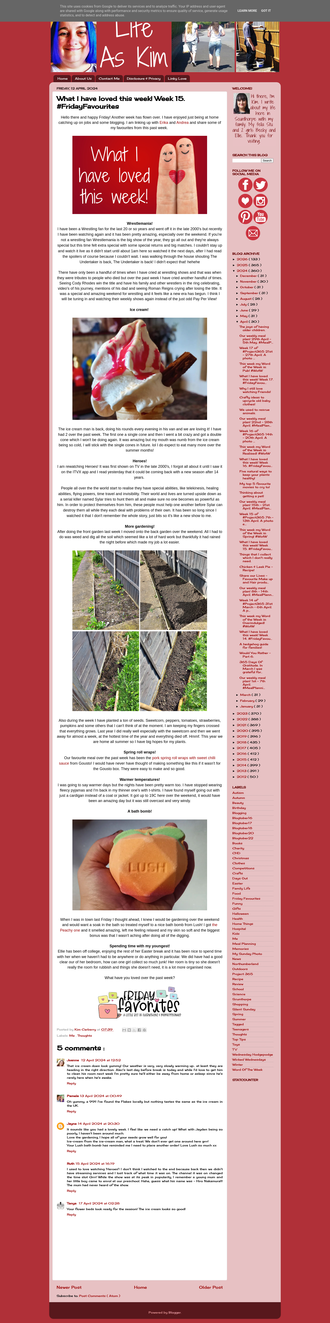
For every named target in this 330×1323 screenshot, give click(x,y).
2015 (242, 759)
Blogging (239, 813)
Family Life (241, 888)
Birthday (239, 808)
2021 (242, 725)
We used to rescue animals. (255, 411)
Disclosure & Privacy (144, 79)
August (246, 298)
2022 (243, 719)
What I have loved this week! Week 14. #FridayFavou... (256, 635)
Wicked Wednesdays (249, 1059)
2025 (243, 265)
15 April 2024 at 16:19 (95, 1163)
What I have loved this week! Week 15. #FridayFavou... (256, 545)
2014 (242, 765)
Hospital (239, 928)
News (236, 959)
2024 (243, 270)
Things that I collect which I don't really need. (256, 558)
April (244, 321)
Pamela (73, 1096)
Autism (238, 792)
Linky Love (177, 79)
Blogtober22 (242, 838)
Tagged (238, 1024)
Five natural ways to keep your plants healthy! (256, 475)
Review (237, 984)
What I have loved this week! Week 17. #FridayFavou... (256, 379)
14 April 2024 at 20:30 (99, 1123)
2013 (242, 771)
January (247, 706)
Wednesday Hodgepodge (252, 1054)
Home (62, 79)
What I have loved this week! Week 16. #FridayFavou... (256, 462)
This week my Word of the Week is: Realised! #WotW (255, 450)
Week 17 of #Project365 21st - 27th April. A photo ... (256, 353)
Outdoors (240, 969)
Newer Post (69, 1287)
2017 (242, 748)
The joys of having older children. (254, 328)
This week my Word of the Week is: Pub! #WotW (255, 367)
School (238, 989)
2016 (242, 753)
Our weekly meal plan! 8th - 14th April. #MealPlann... (256, 591)
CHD (236, 853)
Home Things (242, 923)
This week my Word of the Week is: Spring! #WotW (255, 533)
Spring (237, 1014)
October (247, 287)
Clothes (238, 863)
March (246, 695)
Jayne (72, 1123)
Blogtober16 (242, 818)
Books (237, 843)
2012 (242, 776)
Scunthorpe (241, 999)
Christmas (240, 858)
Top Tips (239, 1039)
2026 (243, 259)
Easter (237, 883)
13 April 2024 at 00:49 (101, 1096)
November (249, 281)
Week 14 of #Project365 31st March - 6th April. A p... (256, 605)
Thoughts (84, 1035)
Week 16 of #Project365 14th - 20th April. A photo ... (256, 436)
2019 (242, 736)
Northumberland (245, 964)
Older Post (211, 1287)
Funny (237, 903)
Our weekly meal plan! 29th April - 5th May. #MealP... (256, 339)
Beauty (238, 803)
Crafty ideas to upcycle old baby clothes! (255, 401)
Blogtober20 (243, 833)
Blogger (175, 1312)
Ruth (70, 1163)
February (247, 700)
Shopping (240, 1004)
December (249, 276)
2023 (243, 713)
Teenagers (240, 1029)
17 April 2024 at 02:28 (99, 1203)
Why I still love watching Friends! (255, 390)
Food (236, 893)
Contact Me (109, 79)
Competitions (243, 868)
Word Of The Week (247, 1069)
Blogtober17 (242, 823)
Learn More (247, 11)
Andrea (182, 122)
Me (72, 1035)
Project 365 (242, 974)
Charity (238, 848)
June (244, 310)
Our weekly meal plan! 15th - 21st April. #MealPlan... (255, 505)
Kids (236, 933)
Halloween (240, 913)
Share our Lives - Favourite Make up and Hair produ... (256, 579)
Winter (237, 1064)
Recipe (237, 979)
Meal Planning (244, 943)
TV (234, 1049)
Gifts (236, 908)
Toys (236, 1044)
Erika (164, 122)
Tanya (72, 1203)
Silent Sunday (243, 1009)
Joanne (73, 1060)
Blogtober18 (242, 828)
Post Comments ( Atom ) (99, 1296)
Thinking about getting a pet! (252, 494)
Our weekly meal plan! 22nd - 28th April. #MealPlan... (256, 422)
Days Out (240, 878)
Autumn (238, 798)
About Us (83, 79)
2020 (243, 730)
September (249, 293)
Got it (266, 11)
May (244, 316)
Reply (71, 1083)
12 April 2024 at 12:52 (101, 1060)
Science (238, 994)
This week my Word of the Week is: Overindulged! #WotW (255, 621)
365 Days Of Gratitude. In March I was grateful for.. (251, 667)
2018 (242, 742)
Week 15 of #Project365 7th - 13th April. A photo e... (256, 519)
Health (237, 918)
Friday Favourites (246, 898)
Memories (240, 948)
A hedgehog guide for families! (254, 645)
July (244, 304)
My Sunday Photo (247, 954)
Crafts (237, 873)
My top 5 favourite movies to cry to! (255, 485)
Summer (239, 1019)
